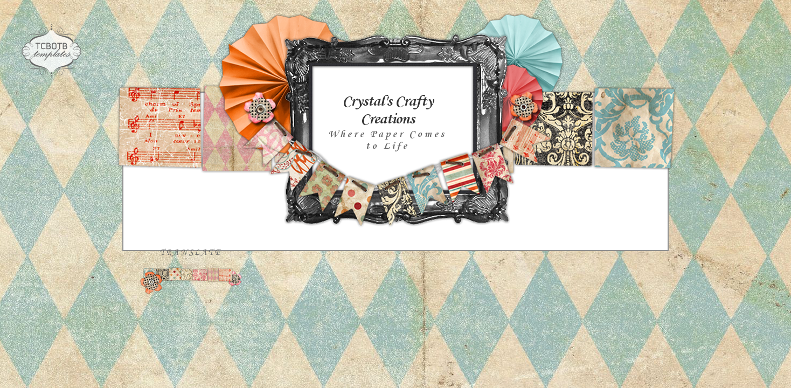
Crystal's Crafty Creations (387, 110)
